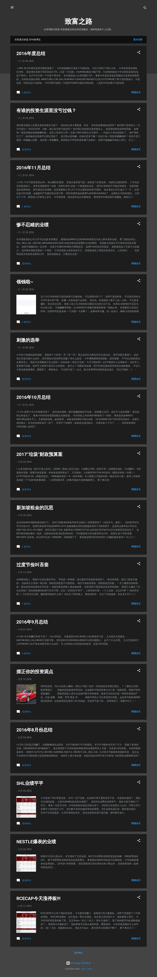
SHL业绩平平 (29, 783)
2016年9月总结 (32, 622)
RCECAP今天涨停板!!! (38, 898)
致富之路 (78, 21)
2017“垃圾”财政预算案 (39, 454)
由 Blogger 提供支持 (78, 963)
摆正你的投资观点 (34, 671)
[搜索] (145, 8)
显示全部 (137, 39)
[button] (139, 52)
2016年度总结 (30, 53)
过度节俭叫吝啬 (32, 564)
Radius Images (87, 969)
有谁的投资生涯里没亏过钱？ (46, 110)
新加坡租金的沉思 (34, 507)
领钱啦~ (24, 281)
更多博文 (78, 953)
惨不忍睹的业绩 (32, 224)
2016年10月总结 (33, 397)
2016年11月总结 (33, 167)
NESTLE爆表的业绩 (36, 841)
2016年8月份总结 (34, 730)
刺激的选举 (27, 340)
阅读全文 (136, 92)
